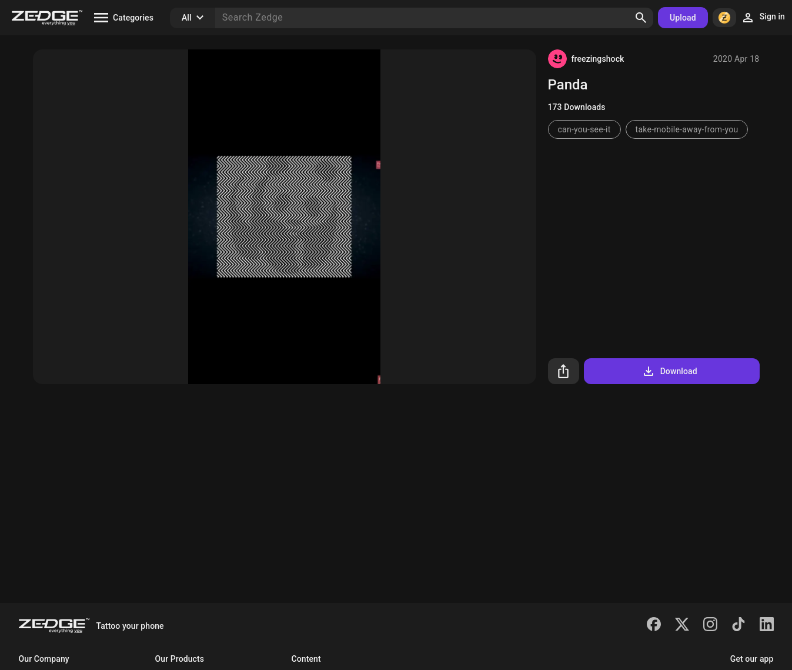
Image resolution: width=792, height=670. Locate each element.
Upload (683, 17)
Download (669, 371)
